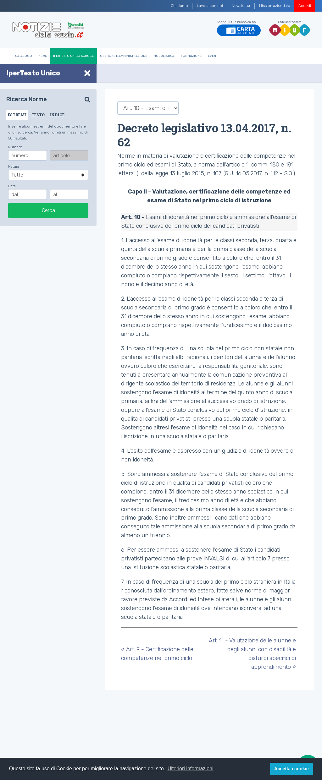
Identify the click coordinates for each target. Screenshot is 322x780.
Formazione (191, 56)
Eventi (213, 56)
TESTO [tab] (38, 114)
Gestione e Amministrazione (123, 56)
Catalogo (23, 56)
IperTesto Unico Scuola (73, 56)
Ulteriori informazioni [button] (191, 768)
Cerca (48, 210)
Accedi (304, 5)
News (42, 56)
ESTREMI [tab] (17, 114)
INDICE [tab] (56, 114)
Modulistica (164, 56)
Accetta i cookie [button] (291, 768)
